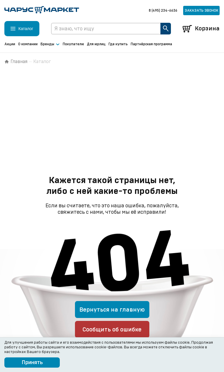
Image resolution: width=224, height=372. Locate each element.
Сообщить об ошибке (112, 330)
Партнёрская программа (151, 44)
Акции (9, 44)
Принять (32, 362)
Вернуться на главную (112, 310)
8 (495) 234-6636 (163, 10)
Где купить (118, 44)
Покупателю (73, 44)
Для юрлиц (96, 44)
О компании (28, 44)
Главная (15, 61)
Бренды (50, 44)
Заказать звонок (201, 10)
